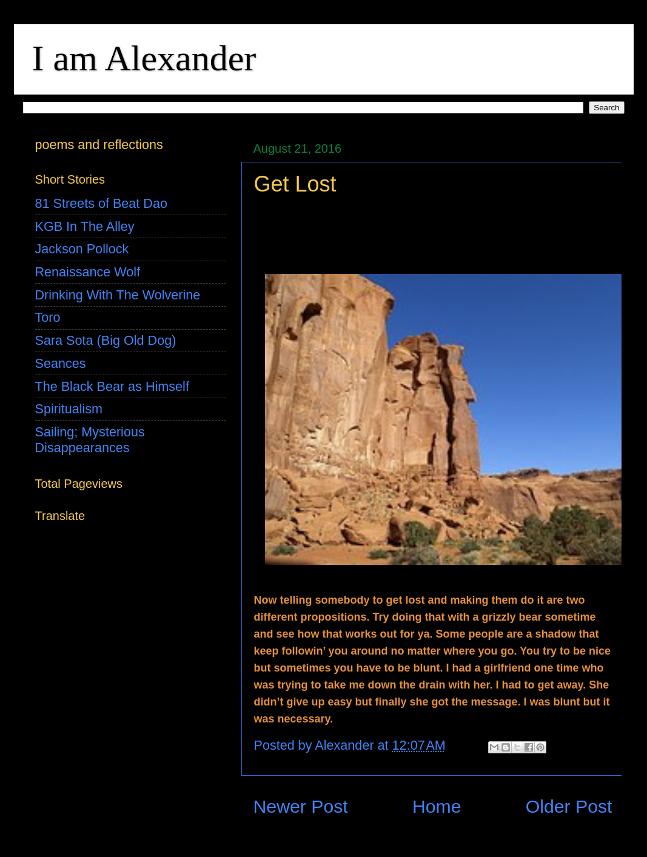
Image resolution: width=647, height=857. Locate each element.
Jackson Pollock (82, 248)
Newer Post (300, 806)
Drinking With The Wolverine (118, 294)
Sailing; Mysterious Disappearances (90, 439)
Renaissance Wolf (88, 271)
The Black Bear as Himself (112, 386)
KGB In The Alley (85, 226)
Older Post (569, 806)
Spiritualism (69, 408)
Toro (48, 317)
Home (436, 806)
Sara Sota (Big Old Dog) (105, 340)
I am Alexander (144, 58)
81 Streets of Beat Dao (101, 203)
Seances (60, 363)
